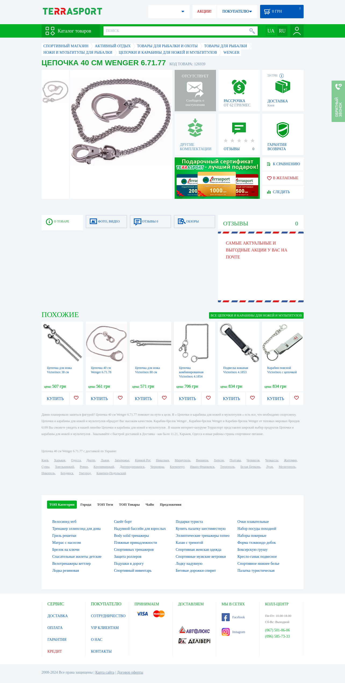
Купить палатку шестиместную (201, 529)
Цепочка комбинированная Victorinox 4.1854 (191, 372)
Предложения (170, 504)
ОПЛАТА (55, 628)
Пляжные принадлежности (135, 543)
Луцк (269, 467)
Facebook (233, 617)
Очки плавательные (253, 522)
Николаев (162, 460)
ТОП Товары (129, 504)
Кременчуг (177, 467)
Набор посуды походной (257, 529)
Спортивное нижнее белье (258, 564)
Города (85, 504)
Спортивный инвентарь (133, 571)
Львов (105, 460)
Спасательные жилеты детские (77, 557)
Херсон (219, 460)
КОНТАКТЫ (101, 651)
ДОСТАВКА (58, 616)
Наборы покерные (252, 536)
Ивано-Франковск (202, 467)
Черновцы (157, 467)
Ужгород (85, 473)
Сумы (45, 467)
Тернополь (227, 467)
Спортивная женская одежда (198, 550)
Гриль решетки (64, 536)
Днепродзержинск (132, 467)
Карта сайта (104, 672)
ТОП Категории (62, 504)
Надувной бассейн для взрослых (140, 529)
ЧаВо (150, 504)
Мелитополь (287, 467)
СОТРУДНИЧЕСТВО (108, 616)
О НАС (96, 640)
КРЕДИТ (55, 651)
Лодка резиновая (65, 571)
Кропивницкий (104, 467)
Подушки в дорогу (128, 564)
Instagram (233, 632)
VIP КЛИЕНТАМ (105, 628)
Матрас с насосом (66, 543)
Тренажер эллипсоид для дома (76, 529)
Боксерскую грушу (253, 550)
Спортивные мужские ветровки (201, 557)
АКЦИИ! (204, 11)
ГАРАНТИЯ (57, 640)
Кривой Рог (142, 460)
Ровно (84, 467)
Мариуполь (182, 460)
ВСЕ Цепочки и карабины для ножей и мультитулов (256, 315)
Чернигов (253, 460)
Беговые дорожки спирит (196, 571)
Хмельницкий (64, 467)
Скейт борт (123, 522)
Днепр (91, 460)
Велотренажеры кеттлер (71, 564)
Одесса (76, 460)
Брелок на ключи (66, 550)
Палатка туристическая (256, 571)
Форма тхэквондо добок (257, 543)
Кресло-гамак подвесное (257, 557)
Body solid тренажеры (131, 536)
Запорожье (122, 460)
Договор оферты (130, 672)
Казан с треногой (189, 543)
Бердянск (67, 473)
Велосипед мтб (64, 522)
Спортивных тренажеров (134, 550)
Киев (45, 460)
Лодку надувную (189, 564)
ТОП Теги (105, 504)
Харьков (59, 460)
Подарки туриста (189, 522)
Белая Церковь (250, 467)
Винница (202, 460)
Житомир (290, 460)
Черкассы (271, 460)
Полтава (235, 460)
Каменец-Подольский (111, 473)
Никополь (48, 473)
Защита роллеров (127, 557)
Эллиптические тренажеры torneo (202, 536)
